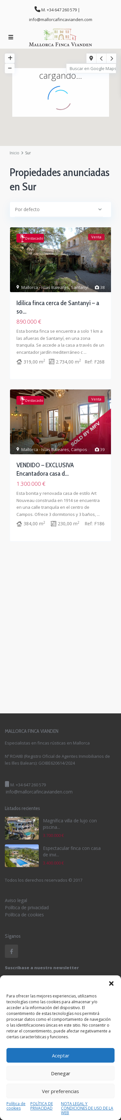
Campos (79, 449)
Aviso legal (16, 900)
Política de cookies (15, 1106)
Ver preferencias (60, 1091)
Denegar (60, 1073)
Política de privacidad (27, 907)
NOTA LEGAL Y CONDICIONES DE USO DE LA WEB (87, 1108)
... (85, 352)
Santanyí (79, 287)
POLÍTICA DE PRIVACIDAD (41, 1106)
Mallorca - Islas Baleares (45, 287)
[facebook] (11, 951)
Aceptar (60, 1055)
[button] (111, 983)
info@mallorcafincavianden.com (39, 792)
